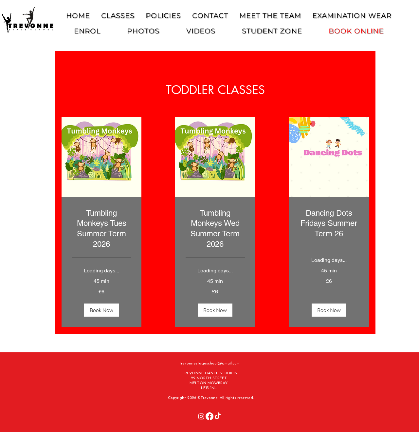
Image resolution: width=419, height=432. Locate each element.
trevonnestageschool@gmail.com (209, 363)
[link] (101, 229)
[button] (101, 310)
